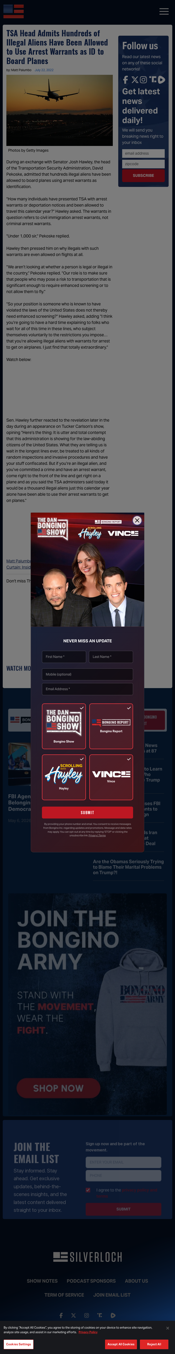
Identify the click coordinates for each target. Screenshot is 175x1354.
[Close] (137, 520)
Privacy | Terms (97, 835)
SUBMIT (88, 812)
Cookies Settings (18, 1344)
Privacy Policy (88, 1332)
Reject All (154, 1344)
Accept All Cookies (121, 1344)
